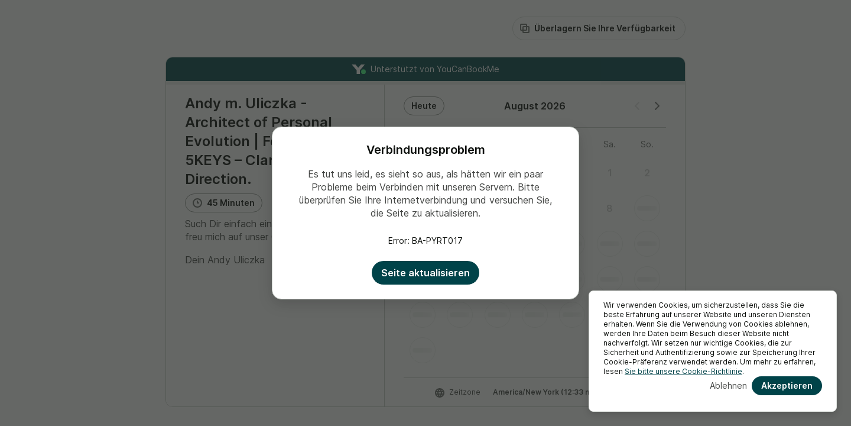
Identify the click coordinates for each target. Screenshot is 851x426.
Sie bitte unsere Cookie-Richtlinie (683, 371)
